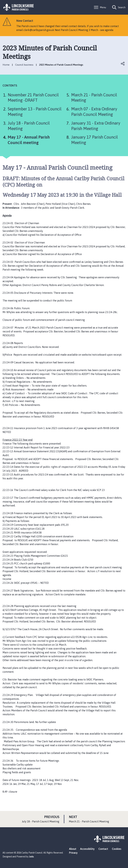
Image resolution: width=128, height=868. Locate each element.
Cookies (116, 848)
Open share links (122, 64)
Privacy (73, 852)
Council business (24, 64)
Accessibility (87, 848)
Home (6, 64)
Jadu (31, 856)
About (72, 848)
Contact (103, 848)
